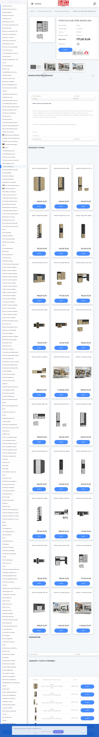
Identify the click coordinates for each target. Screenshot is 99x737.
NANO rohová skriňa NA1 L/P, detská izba (45, 168)
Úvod (32, 11)
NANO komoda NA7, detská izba (42, 262)
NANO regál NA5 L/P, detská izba (65, 215)
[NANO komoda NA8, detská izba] (42, 17)
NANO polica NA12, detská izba (64, 309)
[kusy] (77, 49)
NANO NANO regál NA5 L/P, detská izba (52, 717)
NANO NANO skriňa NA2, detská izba (52, 694)
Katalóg (36, 4)
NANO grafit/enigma (62, 11)
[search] (94, 4)
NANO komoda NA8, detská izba (65, 262)
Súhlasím (58, 731)
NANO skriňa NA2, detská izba (64, 168)
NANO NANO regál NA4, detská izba (52, 709)
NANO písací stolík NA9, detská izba (66, 545)
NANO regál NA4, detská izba (42, 215)
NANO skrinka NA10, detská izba (86, 309)
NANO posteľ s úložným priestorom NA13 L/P (47, 356)
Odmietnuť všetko (46, 731)
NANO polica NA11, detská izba (42, 309)
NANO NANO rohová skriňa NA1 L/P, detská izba (52, 686)
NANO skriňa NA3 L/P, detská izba (87, 168)
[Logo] (63, 3)
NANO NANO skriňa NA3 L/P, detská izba (52, 702)
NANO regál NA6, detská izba (86, 215)
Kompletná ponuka (14, 2)
